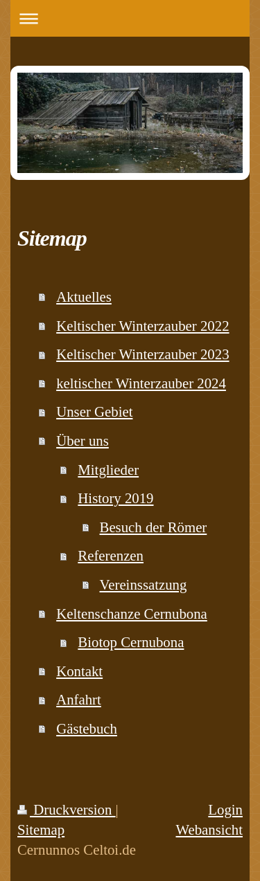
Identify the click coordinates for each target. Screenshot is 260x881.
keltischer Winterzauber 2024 (141, 383)
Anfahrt (78, 699)
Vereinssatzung (143, 584)
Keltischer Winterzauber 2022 (142, 326)
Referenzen (111, 555)
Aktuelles (84, 297)
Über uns (82, 440)
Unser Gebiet (94, 411)
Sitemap (40, 829)
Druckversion (66, 809)
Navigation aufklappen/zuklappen (130, 18)
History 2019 (115, 498)
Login (225, 809)
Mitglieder (108, 470)
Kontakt (79, 671)
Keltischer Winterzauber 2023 (142, 354)
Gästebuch (86, 728)
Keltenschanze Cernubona (131, 613)
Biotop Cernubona (131, 642)
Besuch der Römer (153, 527)
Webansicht (209, 829)
